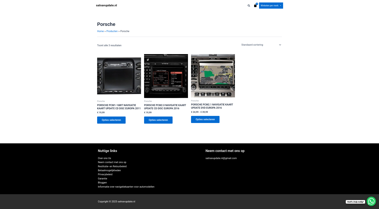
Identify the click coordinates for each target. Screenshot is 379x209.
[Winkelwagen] (255, 5)
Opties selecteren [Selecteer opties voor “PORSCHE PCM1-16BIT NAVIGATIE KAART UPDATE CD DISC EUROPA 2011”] (111, 120)
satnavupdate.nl (106, 5)
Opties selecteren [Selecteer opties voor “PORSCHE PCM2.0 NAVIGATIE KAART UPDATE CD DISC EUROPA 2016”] (158, 120)
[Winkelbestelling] (261, 45)
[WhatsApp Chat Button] (371, 201)
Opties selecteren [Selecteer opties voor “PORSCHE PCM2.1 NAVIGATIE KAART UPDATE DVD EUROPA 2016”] (205, 119)
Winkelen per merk (271, 5)
